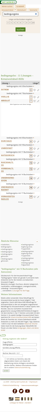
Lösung (5, 83)
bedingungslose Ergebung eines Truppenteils (27, 247)
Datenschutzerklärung (22, 367)
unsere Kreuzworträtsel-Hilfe (21, 317)
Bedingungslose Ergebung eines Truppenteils (27, 253)
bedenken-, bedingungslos (6, 246)
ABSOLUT (5, 100)
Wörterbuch (21, 10)
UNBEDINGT (7, 148)
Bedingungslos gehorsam (6, 260)
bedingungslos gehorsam (6, 255)
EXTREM (5, 89)
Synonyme (33, 10)
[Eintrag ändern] (38, 90)
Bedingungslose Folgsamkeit (27, 264)
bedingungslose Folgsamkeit (27, 259)
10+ (33, 23)
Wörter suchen (7, 6)
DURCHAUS (6, 141)
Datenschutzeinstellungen (29, 385)
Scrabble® (20, 6)
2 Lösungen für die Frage (20, 291)
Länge (35, 83)
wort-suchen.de (22, 382)
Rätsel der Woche (30, 324)
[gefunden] (34, 90)
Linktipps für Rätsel (16, 403)
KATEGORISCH (8, 155)
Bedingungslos (7, 252)
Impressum (33, 382)
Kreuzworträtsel (7, 10)
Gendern (28, 403)
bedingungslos (7, 249)
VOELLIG (5, 96)
